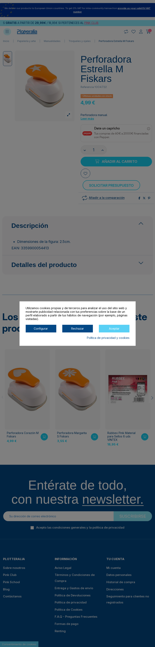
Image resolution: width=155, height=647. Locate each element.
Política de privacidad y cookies (108, 337)
